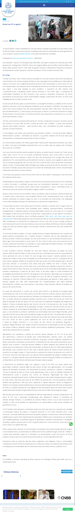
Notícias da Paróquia (67, 470)
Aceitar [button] (68, 509)
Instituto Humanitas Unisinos (22, 58)
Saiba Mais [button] (11, 511)
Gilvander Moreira (25, 54)
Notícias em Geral (66, 472)
